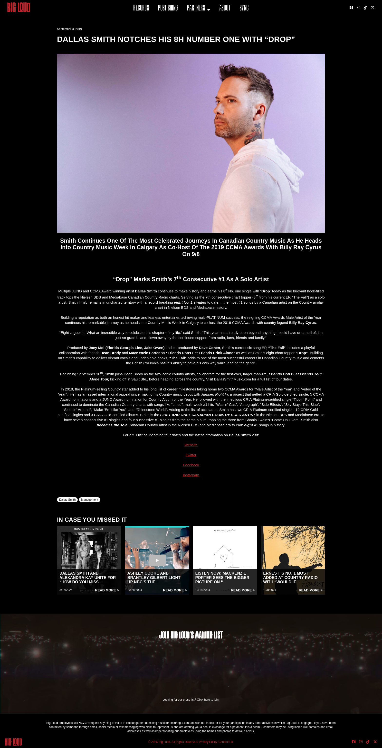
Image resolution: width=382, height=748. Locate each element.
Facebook (191, 465)
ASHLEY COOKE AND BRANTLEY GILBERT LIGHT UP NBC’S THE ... (154, 577)
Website (191, 445)
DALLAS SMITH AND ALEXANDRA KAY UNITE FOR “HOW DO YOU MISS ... (87, 577)
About (225, 8)
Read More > (107, 590)
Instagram (191, 475)
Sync (244, 8)
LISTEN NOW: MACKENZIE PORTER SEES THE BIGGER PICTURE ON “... (222, 577)
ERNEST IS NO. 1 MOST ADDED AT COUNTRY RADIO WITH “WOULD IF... (290, 577)
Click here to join (208, 699)
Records (141, 8)
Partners (196, 8)
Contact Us (226, 742)
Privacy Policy (208, 742)
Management (89, 499)
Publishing (168, 8)
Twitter (191, 455)
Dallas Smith (67, 499)
